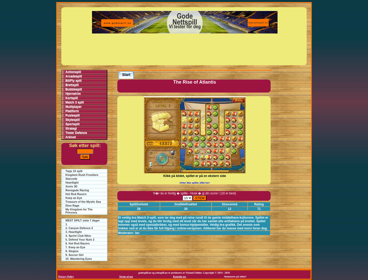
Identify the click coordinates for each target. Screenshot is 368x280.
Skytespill (72, 120)
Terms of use (126, 276)
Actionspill (73, 72)
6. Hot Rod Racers (77, 243)
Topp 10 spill (73, 171)
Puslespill (72, 115)
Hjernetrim (73, 94)
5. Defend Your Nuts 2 (79, 239)
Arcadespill (73, 76)
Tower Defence (76, 133)
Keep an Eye (73, 197)
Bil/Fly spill (73, 81)
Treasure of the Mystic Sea (83, 201)
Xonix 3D (71, 186)
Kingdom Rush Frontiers (81, 174)
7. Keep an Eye (75, 247)
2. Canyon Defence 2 (79, 228)
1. (66, 224)
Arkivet (70, 137)
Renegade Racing (77, 190)
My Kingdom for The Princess (79, 211)
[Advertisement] (185, 49)
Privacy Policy (66, 276)
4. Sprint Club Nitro (78, 235)
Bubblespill (73, 89)
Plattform (72, 111)
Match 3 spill (74, 102)
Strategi (71, 128)
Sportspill (72, 124)
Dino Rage (72, 205)
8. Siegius (71, 251)
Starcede (71, 178)
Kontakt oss (179, 276)
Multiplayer (73, 107)
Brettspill (72, 85)
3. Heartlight (73, 231)
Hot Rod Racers (76, 194)
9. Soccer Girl (74, 254)
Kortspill (71, 98)
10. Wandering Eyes (78, 258)
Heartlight (71, 182)
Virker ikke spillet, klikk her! (194, 183)
